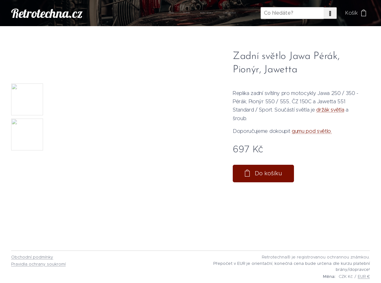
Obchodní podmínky (32, 257)
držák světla (330, 109)
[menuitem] (189, 13)
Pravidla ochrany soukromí (38, 264)
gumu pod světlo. (312, 131)
